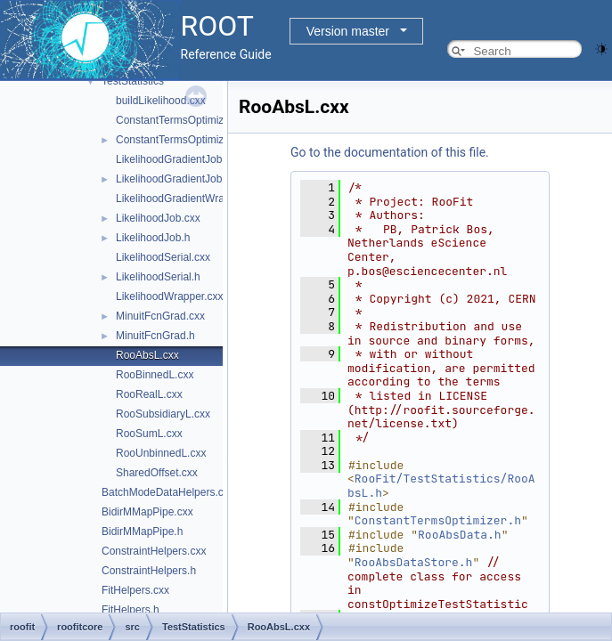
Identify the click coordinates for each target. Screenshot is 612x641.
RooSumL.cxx (149, 433)
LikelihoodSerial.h (158, 277)
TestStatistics (133, 81)
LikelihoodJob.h (153, 237)
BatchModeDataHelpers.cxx (168, 492)
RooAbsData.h (460, 534)
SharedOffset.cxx (157, 473)
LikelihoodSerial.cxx (163, 257)
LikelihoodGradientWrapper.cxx (190, 198)
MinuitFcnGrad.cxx (160, 316)
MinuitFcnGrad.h (155, 335)
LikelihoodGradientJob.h (173, 179)
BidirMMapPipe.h (142, 531)
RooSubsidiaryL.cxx (163, 414)
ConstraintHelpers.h (149, 570)
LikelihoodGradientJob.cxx (178, 159)
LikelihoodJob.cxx (158, 218)
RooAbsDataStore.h (414, 562)
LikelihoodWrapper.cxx (170, 296)
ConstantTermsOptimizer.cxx (184, 120)
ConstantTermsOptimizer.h (178, 140)
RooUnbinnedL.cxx (161, 453)
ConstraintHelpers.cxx (154, 551)
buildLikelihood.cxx (161, 100)
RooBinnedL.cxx (154, 375)
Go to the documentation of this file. (389, 152)
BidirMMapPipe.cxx (147, 512)
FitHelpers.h (130, 610)
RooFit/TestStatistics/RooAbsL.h (441, 485)
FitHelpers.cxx (135, 590)
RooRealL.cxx (149, 394)
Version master (347, 31)
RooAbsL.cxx (147, 355)
